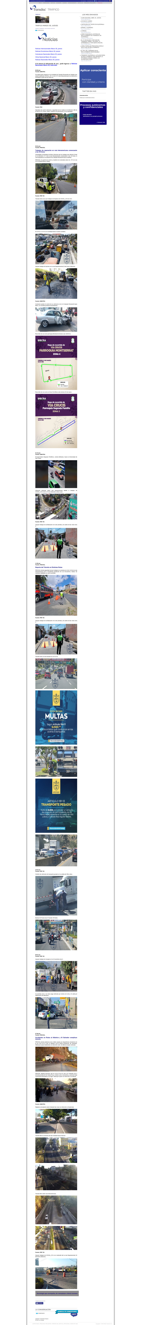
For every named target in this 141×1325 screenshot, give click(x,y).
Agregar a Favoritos (103, 1)
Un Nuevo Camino (86, 21)
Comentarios (39, 30)
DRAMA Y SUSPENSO (87, 27)
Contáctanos (35, 1322)
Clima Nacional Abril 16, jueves (91, 17)
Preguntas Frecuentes (45, 1322)
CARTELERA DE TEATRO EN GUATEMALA (92, 24)
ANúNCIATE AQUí (74, 1322)
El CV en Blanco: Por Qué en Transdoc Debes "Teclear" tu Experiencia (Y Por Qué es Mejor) (91, 41)
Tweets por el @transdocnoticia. (87, 97)
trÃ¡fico (37, 14)
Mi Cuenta (83, 1)
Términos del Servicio (57, 1322)
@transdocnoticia (83, 95)
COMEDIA (83, 30)
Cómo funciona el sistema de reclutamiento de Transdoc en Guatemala (91, 35)
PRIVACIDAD (67, 1322)
